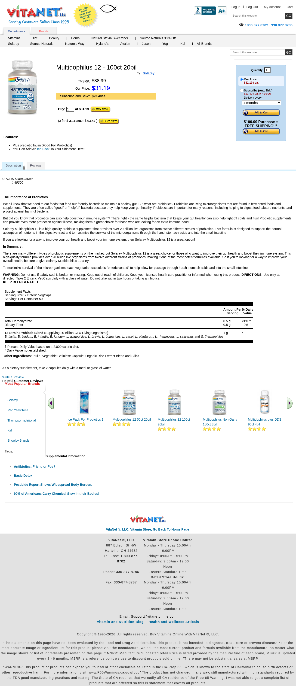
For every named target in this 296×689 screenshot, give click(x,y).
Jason (146, 44)
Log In (235, 7)
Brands (44, 31)
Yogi (165, 44)
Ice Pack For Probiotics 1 (86, 419)
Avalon (125, 44)
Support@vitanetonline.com (153, 616)
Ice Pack (43, 149)
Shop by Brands (19, 440)
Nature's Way (74, 44)
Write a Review (13, 377)
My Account (272, 7)
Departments (16, 31)
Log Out (252, 7)
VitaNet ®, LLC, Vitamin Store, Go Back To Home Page (147, 529)
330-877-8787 (125, 582)
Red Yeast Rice (17, 410)
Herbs (75, 38)
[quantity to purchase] (70, 109)
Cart (290, 7)
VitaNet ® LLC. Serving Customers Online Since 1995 (38, 15)
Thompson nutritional (21, 420)
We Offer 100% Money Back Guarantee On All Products (86, 15)
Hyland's (102, 44)
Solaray (13, 44)
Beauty (54, 38)
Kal (182, 44)
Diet (34, 38)
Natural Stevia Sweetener (109, 38)
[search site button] (288, 52)
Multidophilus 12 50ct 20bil (132, 419)
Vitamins (14, 38)
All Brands (204, 44)
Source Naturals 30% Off (158, 38)
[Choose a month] (261, 102)
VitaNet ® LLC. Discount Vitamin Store (148, 519)
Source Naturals (41, 44)
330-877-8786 (127, 572)
